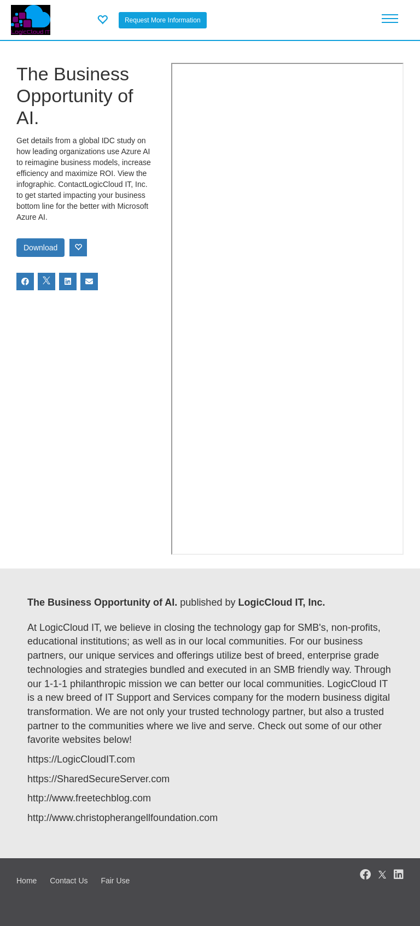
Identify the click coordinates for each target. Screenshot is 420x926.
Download (40, 247)
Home (26, 880)
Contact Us (69, 880)
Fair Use (115, 880)
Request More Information (163, 20)
